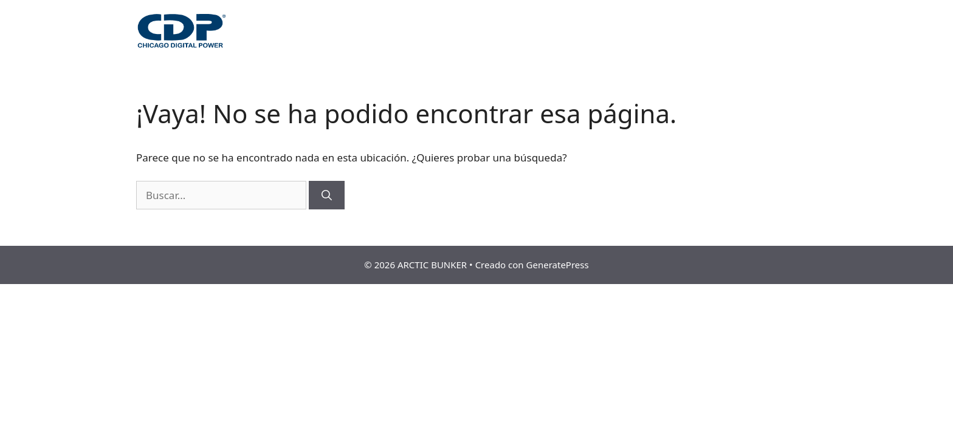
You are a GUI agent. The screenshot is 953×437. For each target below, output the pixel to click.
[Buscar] (327, 195)
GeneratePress (557, 265)
